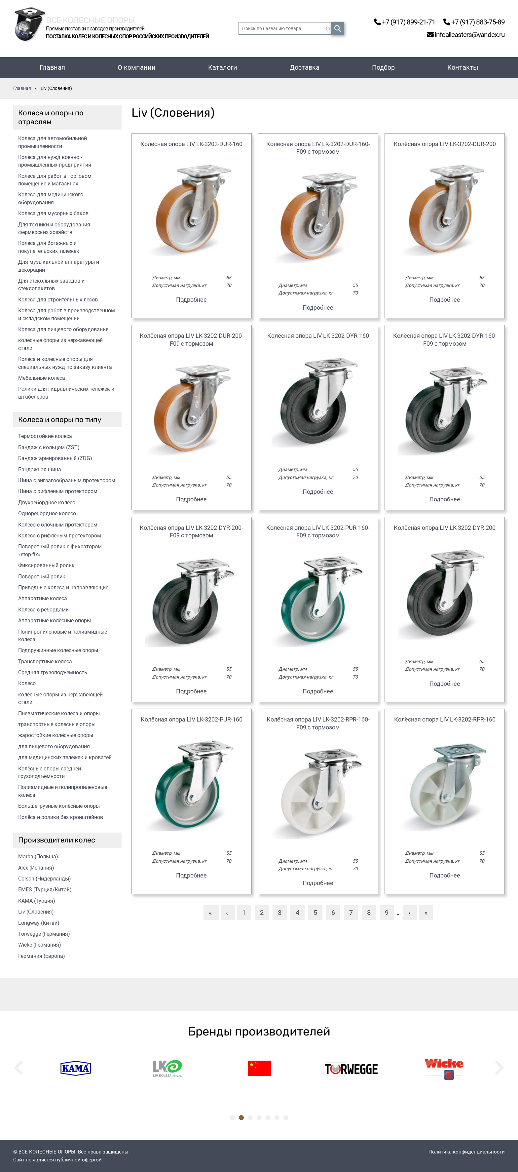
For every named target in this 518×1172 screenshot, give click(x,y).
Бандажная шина (39, 469)
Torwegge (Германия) (44, 934)
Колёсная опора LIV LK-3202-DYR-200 (445, 527)
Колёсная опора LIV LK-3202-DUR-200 (445, 143)
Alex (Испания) (36, 868)
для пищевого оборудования (54, 746)
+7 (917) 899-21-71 (395, 22)
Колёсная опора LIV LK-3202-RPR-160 (445, 719)
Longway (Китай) (38, 923)
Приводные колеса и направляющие (63, 587)
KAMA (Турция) (36, 901)
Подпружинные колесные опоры (58, 650)
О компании (137, 67)
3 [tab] (250, 1117)
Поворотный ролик (41, 576)
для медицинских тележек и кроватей (65, 757)
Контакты (462, 67)
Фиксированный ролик (46, 565)
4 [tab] (259, 1117)
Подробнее (191, 299)
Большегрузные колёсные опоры (59, 806)
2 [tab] (241, 1117)
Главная (52, 67)
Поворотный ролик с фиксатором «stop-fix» (60, 550)
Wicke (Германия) (39, 945)
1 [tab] (232, 1117)
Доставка (304, 67)
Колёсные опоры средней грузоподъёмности (49, 772)
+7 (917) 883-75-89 (471, 22)
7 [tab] (285, 1117)
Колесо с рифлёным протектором (59, 535)
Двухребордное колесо (46, 502)
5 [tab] (268, 1117)
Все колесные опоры (99, 19)
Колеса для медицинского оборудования (50, 198)
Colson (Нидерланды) (44, 879)
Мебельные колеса (41, 378)
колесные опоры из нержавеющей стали (60, 344)
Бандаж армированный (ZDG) (55, 458)
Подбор (383, 67)
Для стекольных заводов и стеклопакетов (51, 285)
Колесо (27, 683)
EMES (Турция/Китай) (45, 889)
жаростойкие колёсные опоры (55, 735)
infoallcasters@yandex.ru (461, 35)
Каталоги (222, 67)
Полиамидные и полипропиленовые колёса (62, 791)
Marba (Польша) (38, 856)
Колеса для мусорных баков (53, 213)
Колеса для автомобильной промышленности (52, 142)
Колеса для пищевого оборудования (63, 329)
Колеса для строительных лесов (58, 299)
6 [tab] (277, 1117)
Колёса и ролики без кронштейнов (60, 817)
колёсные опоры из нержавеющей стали (60, 698)
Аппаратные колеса (42, 598)
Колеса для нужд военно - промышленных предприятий (54, 161)
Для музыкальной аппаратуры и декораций (58, 266)
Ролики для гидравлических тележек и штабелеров (66, 393)
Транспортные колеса (45, 661)
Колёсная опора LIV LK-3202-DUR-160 (191, 143)
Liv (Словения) (36, 912)
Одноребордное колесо (47, 513)
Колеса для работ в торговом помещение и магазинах (55, 180)
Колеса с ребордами (43, 609)
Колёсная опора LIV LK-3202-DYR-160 (318, 335)
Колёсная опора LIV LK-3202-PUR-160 (191, 719)
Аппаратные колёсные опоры (54, 620)
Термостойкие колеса (45, 436)
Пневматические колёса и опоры (59, 713)
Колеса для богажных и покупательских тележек (48, 247)
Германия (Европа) (41, 956)
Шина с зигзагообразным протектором (66, 480)
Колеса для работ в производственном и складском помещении (66, 314)
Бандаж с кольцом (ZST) (49, 447)
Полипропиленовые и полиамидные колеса (62, 636)
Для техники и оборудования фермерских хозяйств (54, 228)
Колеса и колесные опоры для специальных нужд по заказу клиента (65, 363)
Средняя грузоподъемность (52, 672)
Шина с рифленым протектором (57, 491)
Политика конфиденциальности (466, 1152)
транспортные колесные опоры (56, 724)
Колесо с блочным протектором (57, 525)
